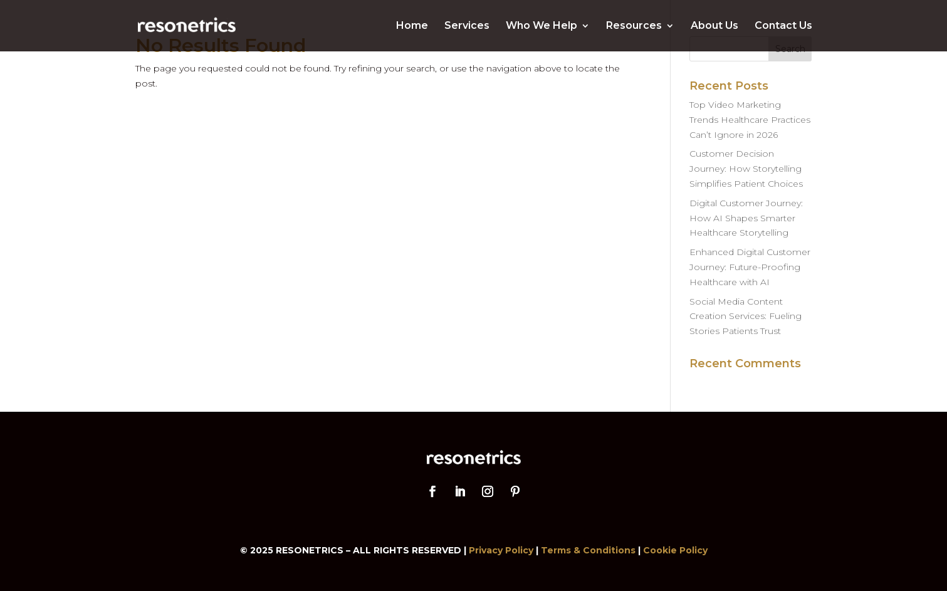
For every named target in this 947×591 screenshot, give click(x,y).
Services (466, 26)
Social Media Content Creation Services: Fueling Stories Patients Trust (745, 316)
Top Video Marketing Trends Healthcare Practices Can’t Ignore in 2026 (749, 119)
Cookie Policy (675, 550)
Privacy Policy (501, 550)
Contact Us (783, 26)
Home (412, 26)
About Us (714, 26)
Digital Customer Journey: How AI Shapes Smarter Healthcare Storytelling (746, 218)
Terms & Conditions (588, 550)
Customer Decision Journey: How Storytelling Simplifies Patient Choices (746, 168)
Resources (634, 26)
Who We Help (541, 26)
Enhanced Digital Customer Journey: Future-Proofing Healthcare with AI (749, 267)
